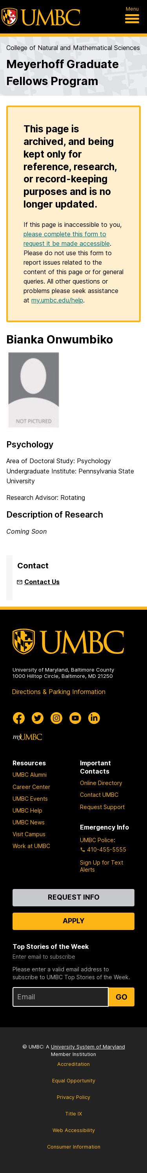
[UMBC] (41, 17)
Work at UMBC (31, 846)
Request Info (74, 897)
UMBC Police (97, 840)
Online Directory (101, 783)
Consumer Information (73, 1147)
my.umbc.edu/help (57, 300)
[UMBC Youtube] (75, 718)
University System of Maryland (88, 1047)
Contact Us (42, 582)
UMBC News (29, 822)
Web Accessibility (74, 1130)
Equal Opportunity (73, 1081)
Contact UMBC (99, 794)
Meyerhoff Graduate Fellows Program (62, 72)
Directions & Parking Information (58, 692)
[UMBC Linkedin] (94, 718)
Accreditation (73, 1064)
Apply (74, 921)
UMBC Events (30, 798)
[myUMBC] (27, 737)
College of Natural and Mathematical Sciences (73, 48)
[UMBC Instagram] (56, 718)
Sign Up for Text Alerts (101, 866)
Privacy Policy (73, 1097)
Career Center (31, 786)
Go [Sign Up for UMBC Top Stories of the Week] (121, 997)
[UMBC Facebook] (18, 718)
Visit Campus (29, 834)
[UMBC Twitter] (37, 718)
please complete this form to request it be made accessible (67, 238)
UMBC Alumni (30, 774)
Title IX (73, 1114)
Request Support (102, 807)
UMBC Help (27, 810)
